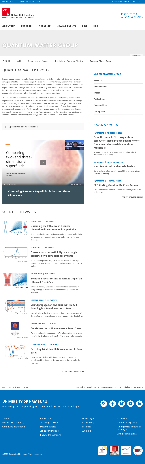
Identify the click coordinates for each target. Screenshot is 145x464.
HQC (95, 26)
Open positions (100, 105)
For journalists (8, 1)
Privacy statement (108, 387)
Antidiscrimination (126, 433)
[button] (126, 2)
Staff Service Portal (26, 1)
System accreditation (138, 448)
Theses (97, 93)
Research (27, 26)
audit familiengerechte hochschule (102, 449)
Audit (111, 447)
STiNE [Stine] (38, 1)
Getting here (99, 111)
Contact (121, 418)
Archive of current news (73, 371)
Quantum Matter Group (107, 73)
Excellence (87, 422)
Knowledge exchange (50, 434)
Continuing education (12, 426)
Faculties (86, 426)
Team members (100, 86)
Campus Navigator (126, 422)
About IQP (8, 26)
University (87, 418)
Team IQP (45, 26)
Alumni (85, 430)
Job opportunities (48, 430)
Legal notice (92, 387)
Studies (6, 418)
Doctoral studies (48, 426)
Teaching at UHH (48, 422)
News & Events (66, 26)
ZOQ (84, 26)
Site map (137, 387)
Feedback (79, 387)
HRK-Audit (125, 447)
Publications (99, 99)
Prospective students (12, 422)
